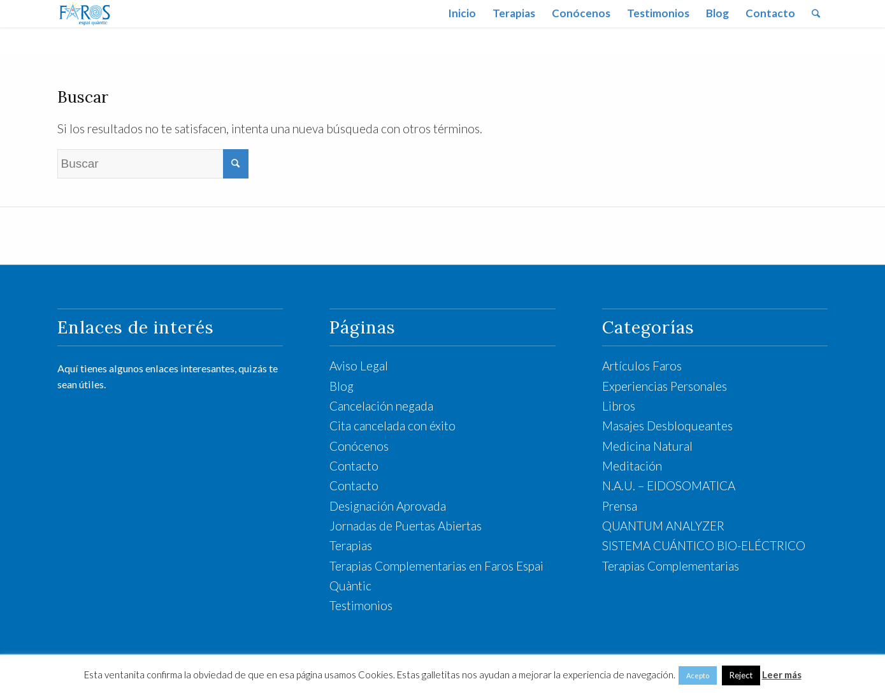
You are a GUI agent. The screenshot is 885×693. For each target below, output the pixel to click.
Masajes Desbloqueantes (667, 425)
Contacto (353, 465)
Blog (341, 386)
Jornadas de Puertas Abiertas (405, 525)
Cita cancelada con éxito (392, 425)
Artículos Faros (642, 365)
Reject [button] (741, 675)
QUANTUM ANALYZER (663, 525)
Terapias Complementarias (670, 565)
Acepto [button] (697, 675)
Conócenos (359, 446)
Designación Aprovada (387, 506)
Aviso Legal (358, 365)
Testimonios (360, 605)
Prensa (619, 506)
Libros (618, 405)
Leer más (782, 674)
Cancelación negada (381, 405)
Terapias (350, 545)
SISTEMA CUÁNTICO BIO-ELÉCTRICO (703, 545)
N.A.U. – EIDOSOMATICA (668, 485)
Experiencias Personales (664, 386)
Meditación (632, 465)
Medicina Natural (647, 446)
